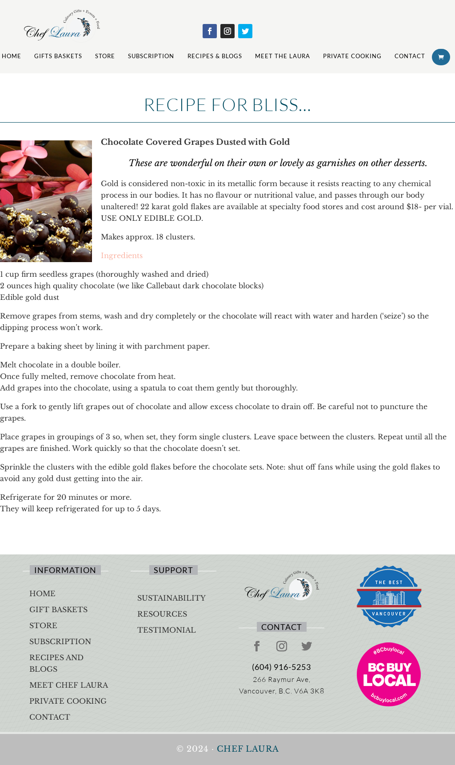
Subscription (151, 56)
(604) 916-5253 (281, 667)
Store (105, 56)
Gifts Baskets (58, 56)
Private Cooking (352, 56)
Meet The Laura (282, 56)
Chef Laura (248, 749)
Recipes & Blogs (215, 56)
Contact (410, 56)
